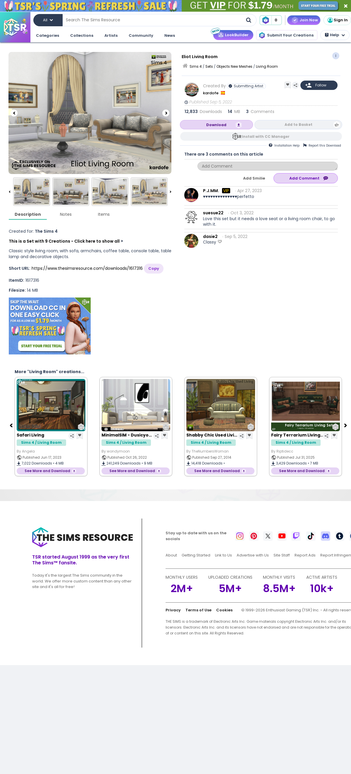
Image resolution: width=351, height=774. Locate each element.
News (169, 35)
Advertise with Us (253, 555)
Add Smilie (254, 178)
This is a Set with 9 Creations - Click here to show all (64, 241)
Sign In (337, 20)
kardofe (211, 93)
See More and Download (47, 470)
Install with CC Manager (266, 136)
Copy (153, 268)
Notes (66, 214)
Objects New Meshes (234, 66)
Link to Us (223, 555)
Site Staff (281, 555)
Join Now (309, 20)
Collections (81, 35)
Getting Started (196, 555)
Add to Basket (298, 124)
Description (28, 214)
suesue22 (213, 213)
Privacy (173, 610)
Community (141, 35)
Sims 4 (196, 66)
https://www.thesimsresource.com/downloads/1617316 (87, 268)
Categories (47, 35)
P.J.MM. (211, 191)
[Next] (165, 112)
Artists (111, 35)
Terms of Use (198, 610)
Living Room (267, 66)
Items (104, 214)
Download (216, 124)
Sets (209, 66)
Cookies (224, 610)
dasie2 (210, 236)
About (171, 555)
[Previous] (14, 112)
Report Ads (305, 555)
